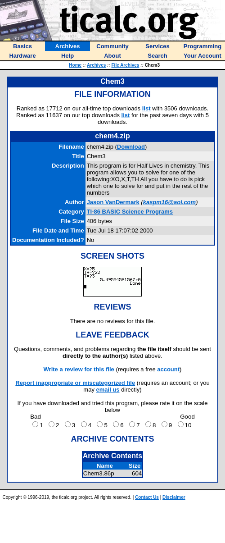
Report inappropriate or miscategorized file (75, 382)
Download (131, 146)
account (168, 369)
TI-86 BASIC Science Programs (130, 211)
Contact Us (147, 497)
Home (75, 65)
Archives (96, 65)
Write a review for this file (79, 369)
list (146, 108)
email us (108, 389)
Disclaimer (173, 497)
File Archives (126, 65)
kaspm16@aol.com (169, 202)
